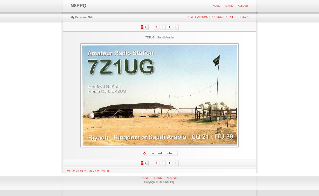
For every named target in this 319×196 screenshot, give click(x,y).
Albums (243, 5)
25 (85, 171)
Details (230, 17)
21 (68, 171)
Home (216, 5)
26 (90, 171)
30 (107, 171)
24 (81, 171)
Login (244, 17)
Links (229, 5)
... (65, 171)
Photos (216, 17)
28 (98, 171)
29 (103, 171)
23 (77, 171)
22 (73, 171)
